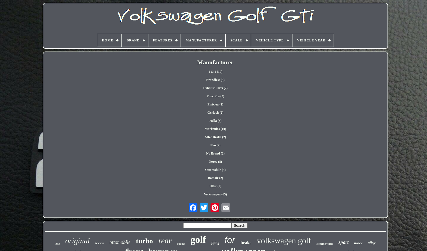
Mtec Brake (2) (215, 137)
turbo (144, 241)
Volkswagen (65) (215, 194)
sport (343, 242)
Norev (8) (215, 162)
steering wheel (324, 243)
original (77, 241)
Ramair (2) (215, 178)
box (57, 243)
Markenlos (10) (215, 129)
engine (181, 243)
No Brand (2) (215, 153)
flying (215, 243)
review (99, 243)
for (230, 240)
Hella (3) (215, 121)
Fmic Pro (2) (215, 96)
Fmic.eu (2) (215, 104)
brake (245, 242)
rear (165, 240)
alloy (372, 243)
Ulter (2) (215, 186)
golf (198, 239)
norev (358, 243)
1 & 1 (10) (215, 72)
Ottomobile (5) (215, 170)
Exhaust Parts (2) (215, 88)
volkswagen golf (284, 240)
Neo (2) (216, 145)
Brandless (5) (215, 80)
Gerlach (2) (215, 112)
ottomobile (119, 242)
